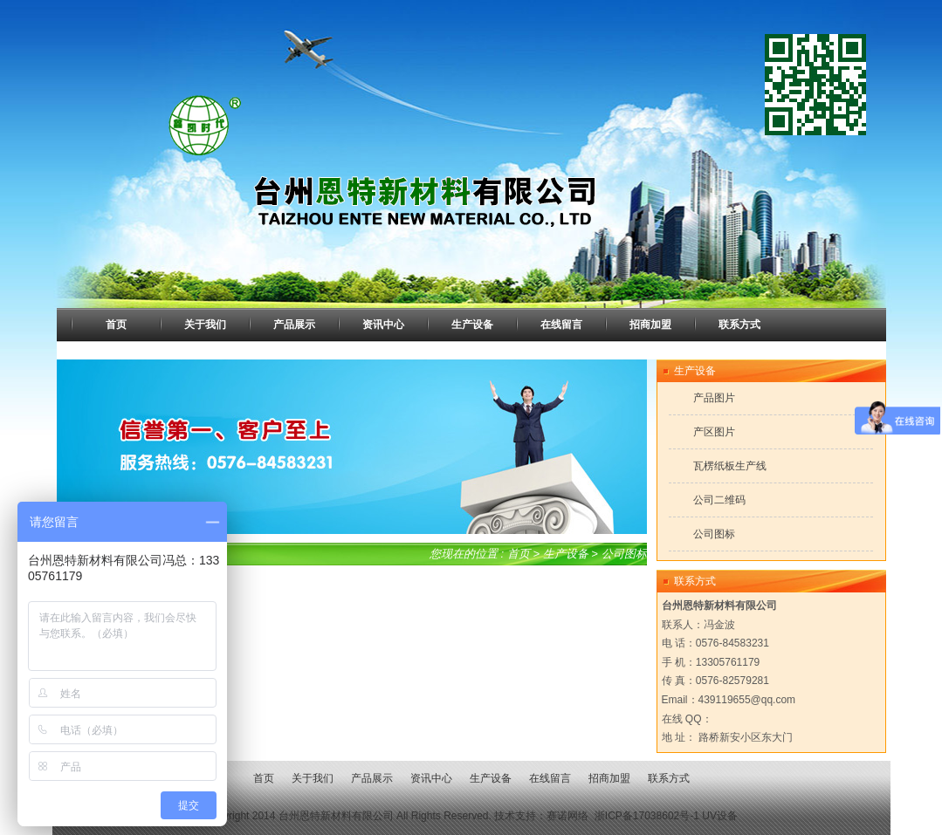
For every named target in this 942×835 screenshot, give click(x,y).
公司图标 (624, 553)
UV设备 (720, 816)
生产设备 (565, 553)
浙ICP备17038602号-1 (647, 816)
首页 (518, 553)
